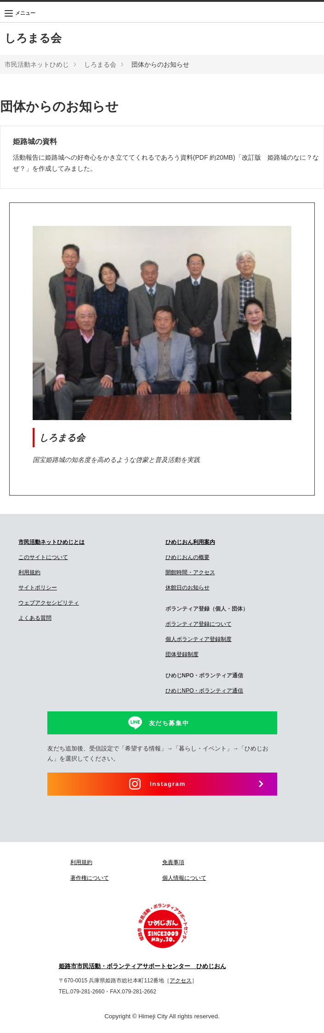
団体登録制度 (182, 654)
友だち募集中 (169, 723)
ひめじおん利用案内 (190, 542)
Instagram (168, 783)
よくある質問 (34, 618)
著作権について (89, 878)
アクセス (181, 980)
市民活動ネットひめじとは (51, 542)
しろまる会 (33, 38)
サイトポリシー (37, 587)
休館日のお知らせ (187, 587)
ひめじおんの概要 (187, 557)
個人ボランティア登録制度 (198, 639)
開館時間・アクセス (190, 572)
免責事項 (173, 862)
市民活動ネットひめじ (37, 64)
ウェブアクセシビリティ (48, 603)
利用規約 (29, 572)
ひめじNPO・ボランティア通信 (204, 690)
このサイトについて (43, 557)
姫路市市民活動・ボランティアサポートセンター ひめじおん (142, 966)
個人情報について (184, 878)
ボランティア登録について (198, 624)
